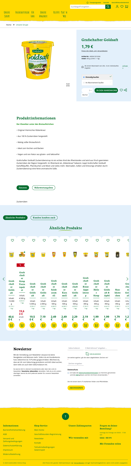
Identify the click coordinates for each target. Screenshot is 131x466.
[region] (38, 59)
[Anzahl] (87, 90)
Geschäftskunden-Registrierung (47, 434)
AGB (77, 375)
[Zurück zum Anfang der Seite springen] (65, 416)
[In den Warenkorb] (11, 325)
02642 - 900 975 (106, 438)
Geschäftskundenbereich (120, 2)
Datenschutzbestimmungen (88, 373)
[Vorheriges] (3, 277)
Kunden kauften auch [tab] (44, 217)
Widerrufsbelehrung (11, 454)
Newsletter (39, 438)
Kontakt (106, 2)
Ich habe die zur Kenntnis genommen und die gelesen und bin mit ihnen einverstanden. (92, 374)
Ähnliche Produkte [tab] (15, 217)
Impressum (8, 450)
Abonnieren (76, 387)
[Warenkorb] (126, 7)
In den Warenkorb (106, 90)
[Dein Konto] (117, 6)
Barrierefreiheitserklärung (14, 430)
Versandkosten (79, 463)
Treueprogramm (95, 2)
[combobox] (87, 7)
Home (8, 25)
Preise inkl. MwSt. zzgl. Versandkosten (95, 51)
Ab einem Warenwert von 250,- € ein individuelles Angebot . (105, 67)
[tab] (23, 187)
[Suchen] (108, 7)
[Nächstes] (127, 277)
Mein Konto (39, 430)
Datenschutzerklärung (12, 445)
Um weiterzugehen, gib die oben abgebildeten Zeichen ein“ (88, 359)
